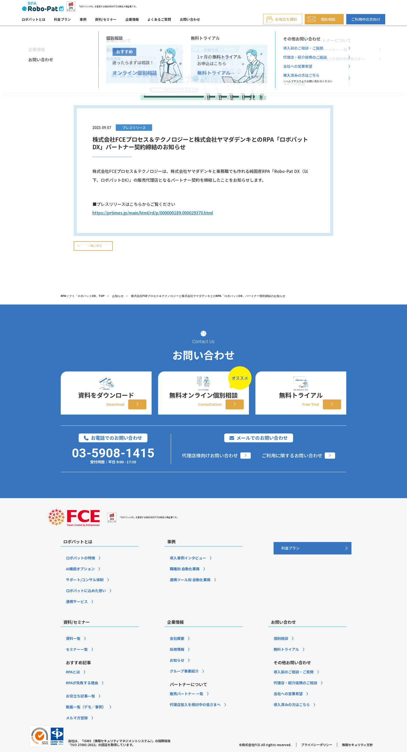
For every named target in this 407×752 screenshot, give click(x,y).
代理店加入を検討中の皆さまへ (195, 713)
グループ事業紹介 (184, 680)
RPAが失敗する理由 (82, 691)
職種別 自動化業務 (185, 577)
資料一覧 (73, 647)
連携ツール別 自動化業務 (190, 588)
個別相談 (281, 647)
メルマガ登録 (77, 726)
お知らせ (177, 669)
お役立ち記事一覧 (80, 705)
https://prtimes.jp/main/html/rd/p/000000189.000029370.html (152, 212)
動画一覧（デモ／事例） (86, 716)
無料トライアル (286, 658)
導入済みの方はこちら (292, 713)
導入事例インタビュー (188, 567)
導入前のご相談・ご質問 (294, 680)
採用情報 (177, 658)
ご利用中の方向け (365, 19)
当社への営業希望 (288, 702)
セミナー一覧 (77, 658)
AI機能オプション (80, 577)
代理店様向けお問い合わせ (210, 465)
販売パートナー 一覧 (186, 702)
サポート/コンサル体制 (85, 588)
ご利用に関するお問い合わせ (292, 465)
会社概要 (177, 647)
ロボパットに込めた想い (86, 599)
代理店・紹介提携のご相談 (295, 691)
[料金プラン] (312, 557)
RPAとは (73, 680)
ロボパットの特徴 (80, 567)
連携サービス (77, 610)
